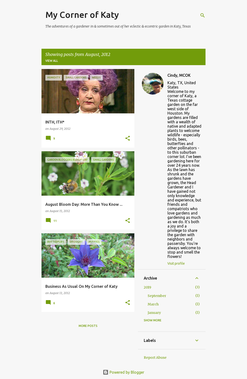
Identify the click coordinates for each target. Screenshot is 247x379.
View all (51, 60)
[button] (127, 138)
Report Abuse (155, 357)
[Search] (203, 15)
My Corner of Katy (82, 15)
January (154, 312)
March (153, 304)
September (157, 296)
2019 (147, 287)
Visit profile (176, 263)
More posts (88, 325)
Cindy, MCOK (179, 75)
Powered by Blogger (123, 372)
